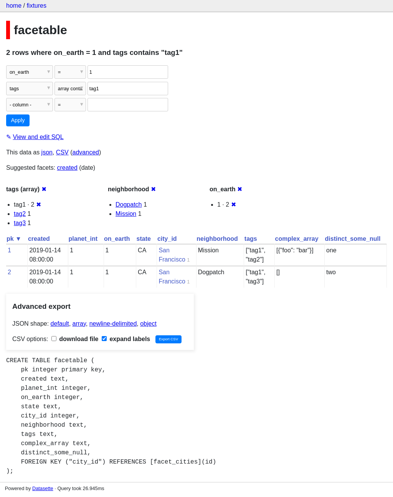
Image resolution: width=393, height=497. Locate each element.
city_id (167, 238)
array (79, 323)
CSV (62, 152)
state (144, 238)
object (148, 323)
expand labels (126, 339)
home (13, 5)
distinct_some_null (353, 238)
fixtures (36, 5)
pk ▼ (14, 238)
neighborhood (217, 238)
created (67, 167)
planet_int (82, 238)
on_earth (117, 238)
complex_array (297, 238)
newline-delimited (113, 323)
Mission (126, 213)
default (60, 323)
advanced (86, 152)
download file (75, 339)
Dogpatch (129, 204)
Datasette (42, 488)
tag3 (20, 223)
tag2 (20, 213)
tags (250, 238)
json (47, 152)
